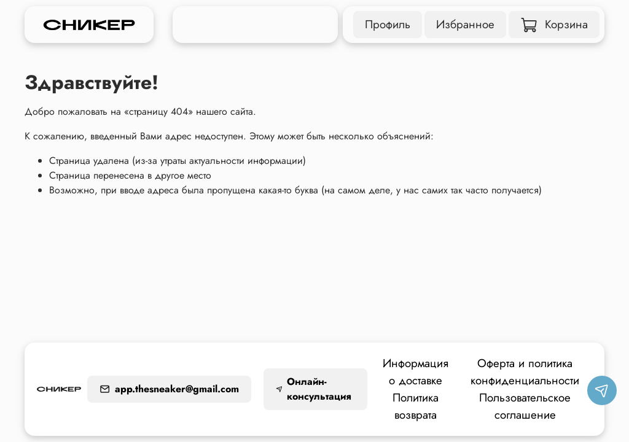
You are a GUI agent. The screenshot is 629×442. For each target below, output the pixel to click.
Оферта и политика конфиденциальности (525, 372)
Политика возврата (416, 406)
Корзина (554, 24)
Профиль (387, 24)
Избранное (465, 24)
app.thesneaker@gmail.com (169, 389)
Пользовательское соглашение (525, 406)
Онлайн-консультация (313, 388)
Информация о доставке (415, 372)
